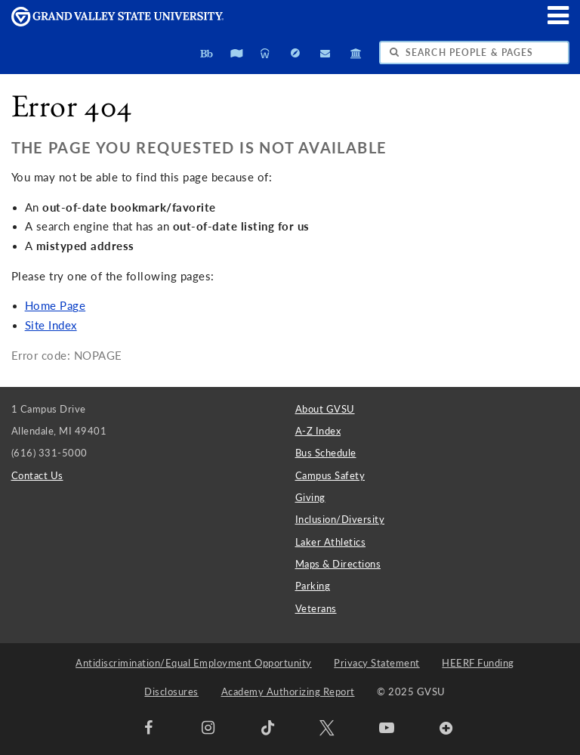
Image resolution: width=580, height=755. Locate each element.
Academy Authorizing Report (288, 691)
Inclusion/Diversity (340, 519)
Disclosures (171, 691)
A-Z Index (318, 431)
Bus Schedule (325, 453)
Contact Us (37, 475)
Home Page (55, 305)
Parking (313, 586)
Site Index (51, 325)
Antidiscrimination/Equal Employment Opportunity (194, 663)
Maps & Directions (338, 564)
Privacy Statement (377, 663)
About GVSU (325, 409)
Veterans (316, 608)
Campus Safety (330, 475)
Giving (310, 497)
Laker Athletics (330, 542)
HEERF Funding (478, 663)
